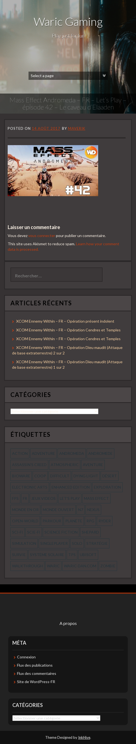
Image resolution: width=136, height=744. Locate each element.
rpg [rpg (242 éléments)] (90, 520)
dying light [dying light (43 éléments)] (85, 476)
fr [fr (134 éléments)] (25, 498)
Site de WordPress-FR (36, 681)
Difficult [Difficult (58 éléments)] (59, 476)
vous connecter (41, 235)
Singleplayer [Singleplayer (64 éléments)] (54, 543)
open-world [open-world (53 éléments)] (25, 520)
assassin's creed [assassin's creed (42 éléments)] (29, 464)
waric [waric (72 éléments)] (53, 565)
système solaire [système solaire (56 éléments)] (47, 554)
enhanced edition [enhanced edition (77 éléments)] (71, 487)
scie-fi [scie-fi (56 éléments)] (33, 532)
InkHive (84, 737)
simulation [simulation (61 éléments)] (24, 543)
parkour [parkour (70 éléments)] (51, 520)
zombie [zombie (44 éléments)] (107, 565)
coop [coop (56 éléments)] (40, 476)
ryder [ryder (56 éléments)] (104, 520)
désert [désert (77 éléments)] (109, 476)
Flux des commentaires (36, 673)
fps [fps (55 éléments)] (15, 498)
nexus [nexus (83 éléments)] (93, 509)
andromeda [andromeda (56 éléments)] (71, 453)
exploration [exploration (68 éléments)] (107, 487)
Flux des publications (35, 665)
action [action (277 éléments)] (20, 453)
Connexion (26, 657)
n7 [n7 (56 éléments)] (80, 509)
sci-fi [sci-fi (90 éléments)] (17, 532)
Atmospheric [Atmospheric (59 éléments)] (65, 464)
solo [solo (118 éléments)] (77, 543)
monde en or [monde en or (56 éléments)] (25, 509)
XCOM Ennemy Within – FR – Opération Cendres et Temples (68, 330)
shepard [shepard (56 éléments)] (90, 532)
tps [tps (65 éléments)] (72, 554)
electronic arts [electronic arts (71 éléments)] (29, 487)
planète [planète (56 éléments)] (73, 520)
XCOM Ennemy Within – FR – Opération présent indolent (65, 321)
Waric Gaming (68, 21)
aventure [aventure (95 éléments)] (93, 464)
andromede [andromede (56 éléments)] (100, 453)
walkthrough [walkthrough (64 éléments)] (27, 565)
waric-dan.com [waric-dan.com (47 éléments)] (80, 565)
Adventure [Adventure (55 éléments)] (43, 453)
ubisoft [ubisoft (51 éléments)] (88, 554)
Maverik (76, 128)
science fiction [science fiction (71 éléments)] (61, 532)
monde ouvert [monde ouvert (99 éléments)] (58, 509)
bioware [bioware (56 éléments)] (21, 476)
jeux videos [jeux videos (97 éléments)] (43, 498)
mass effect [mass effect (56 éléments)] (96, 498)
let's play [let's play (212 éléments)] (70, 498)
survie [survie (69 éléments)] (19, 554)
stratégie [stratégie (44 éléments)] (97, 543)
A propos (68, 623)
